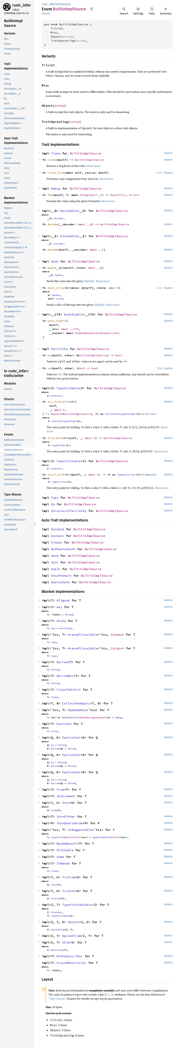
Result (115, 195)
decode (53, 224)
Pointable (65, 850)
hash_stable (57, 320)
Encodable (68, 236)
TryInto (68, 891)
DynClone (64, 724)
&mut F (59, 410)
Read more (93, 166)
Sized (59, 298)
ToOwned (63, 863)
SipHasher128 (107, 333)
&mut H (114, 288)
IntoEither (66, 816)
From (60, 789)
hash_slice (56, 288)
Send (54, 556)
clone (52, 159)
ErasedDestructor (71, 963)
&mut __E (97, 249)
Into (66, 803)
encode (53, 249)
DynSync (57, 536)
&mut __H (95, 267)
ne (49, 368)
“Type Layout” (57, 998)
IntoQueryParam (70, 823)
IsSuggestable (80, 830)
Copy (54, 498)
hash (51, 267)
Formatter (87, 195)
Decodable (68, 211)
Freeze (56, 542)
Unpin (55, 569)
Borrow (62, 662)
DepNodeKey (77, 710)
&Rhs (79, 368)
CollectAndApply (76, 703)
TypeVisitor (126, 474)
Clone (55, 153)
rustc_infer (21, 5)
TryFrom (68, 877)
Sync (54, 562)
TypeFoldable (68, 388)
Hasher (59, 275)
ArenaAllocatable (83, 634)
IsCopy (116, 634)
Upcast (73, 922)
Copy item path (91, 9)
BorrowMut (65, 676)
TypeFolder (59, 445)
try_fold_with (59, 401)
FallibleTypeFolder (120, 414)
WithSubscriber (70, 956)
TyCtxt (74, 837)
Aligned (63, 600)
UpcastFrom (58, 929)
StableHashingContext (90, 717)
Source (46, 13)
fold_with (55, 438)
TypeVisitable (69, 461)
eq (49, 355)
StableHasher (85, 333)
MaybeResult (67, 843)
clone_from (56, 172)
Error (133, 195)
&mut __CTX (69, 329)
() (124, 195)
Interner (56, 395)
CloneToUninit (69, 690)
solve (67, 4)
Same (60, 857)
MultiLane (57, 949)
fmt (50, 195)
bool (119, 355)
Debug (55, 188)
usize (67, 36)
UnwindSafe (60, 582)
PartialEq (59, 349)
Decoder (58, 218)
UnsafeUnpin (61, 576)
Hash (54, 261)
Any (59, 607)
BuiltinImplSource (85, 153)
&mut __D (85, 224)
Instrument (66, 796)
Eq (53, 504)
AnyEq (61, 621)
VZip (66, 942)
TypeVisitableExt (77, 905)
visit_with (56, 474)
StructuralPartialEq (68, 511)
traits (59, 4)
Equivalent (71, 737)
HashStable (73, 314)
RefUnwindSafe (63, 549)
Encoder (58, 243)
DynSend (57, 529)
